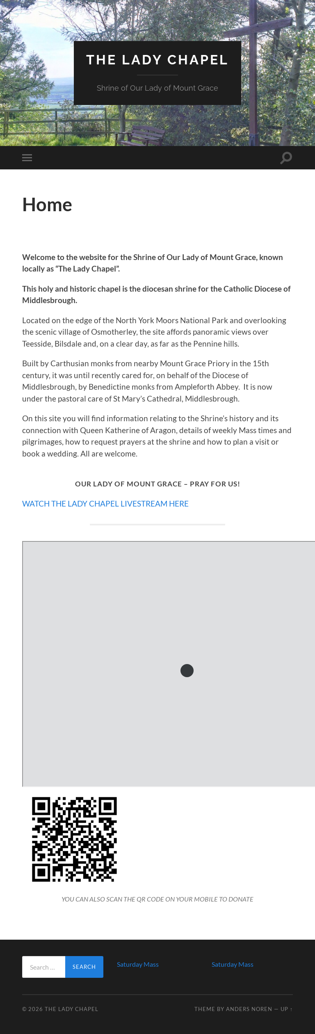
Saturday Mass (138, 964)
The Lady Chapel (157, 59)
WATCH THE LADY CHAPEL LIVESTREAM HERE (105, 503)
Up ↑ (287, 1009)
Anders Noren (249, 1009)
